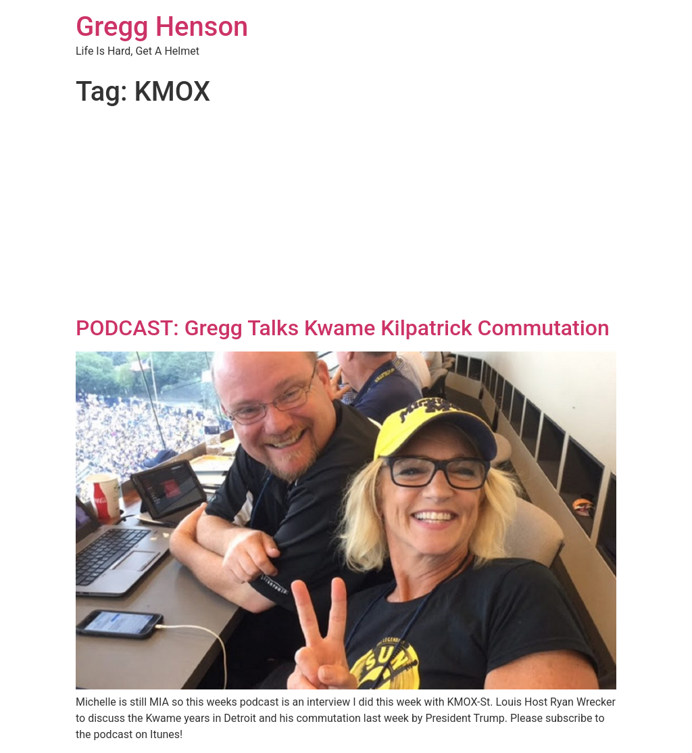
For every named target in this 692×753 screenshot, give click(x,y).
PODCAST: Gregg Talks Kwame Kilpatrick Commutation (343, 328)
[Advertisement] (346, 213)
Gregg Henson (162, 27)
